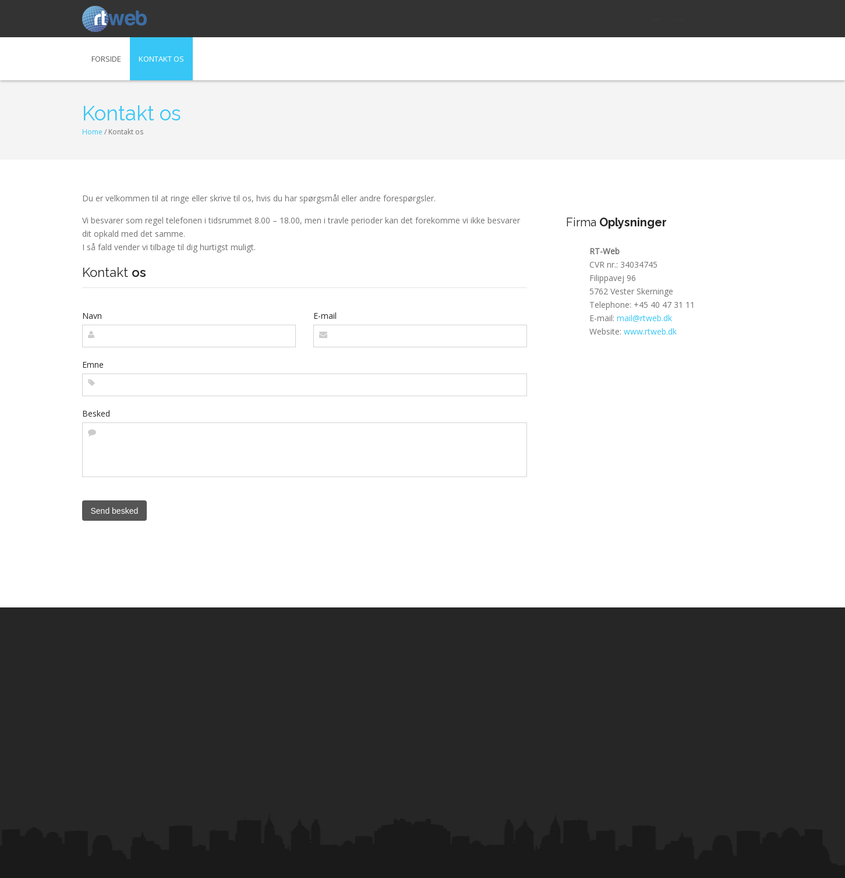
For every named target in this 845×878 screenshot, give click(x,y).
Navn (92, 315)
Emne (93, 364)
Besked (96, 413)
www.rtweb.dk (650, 331)
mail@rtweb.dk (683, 18)
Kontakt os (161, 59)
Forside (106, 59)
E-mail (325, 315)
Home (92, 132)
